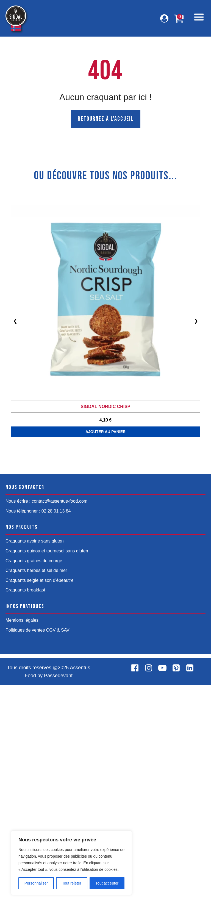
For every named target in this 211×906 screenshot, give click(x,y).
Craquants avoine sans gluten (34, 762)
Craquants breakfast (25, 811)
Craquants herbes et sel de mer (36, 791)
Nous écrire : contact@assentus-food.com (46, 722)
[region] (71, 863)
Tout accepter (106, 883)
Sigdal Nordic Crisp (105, 406)
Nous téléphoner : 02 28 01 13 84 (38, 731)
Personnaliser (36, 883)
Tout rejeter (71, 883)
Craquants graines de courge (33, 781)
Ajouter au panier (105, 652)
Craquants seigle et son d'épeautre (39, 801)
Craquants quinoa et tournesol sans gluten (46, 771)
